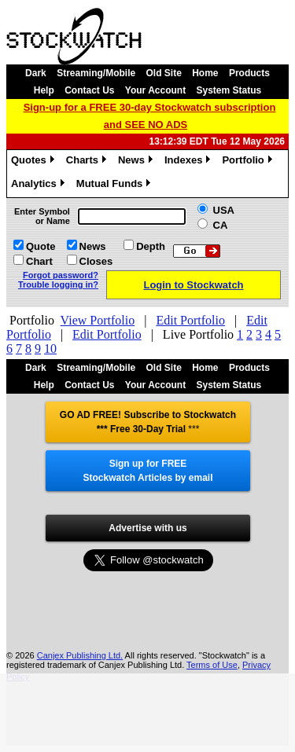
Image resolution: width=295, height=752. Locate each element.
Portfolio (248, 162)
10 (50, 348)
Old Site (164, 73)
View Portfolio (98, 320)
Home (205, 73)
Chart (39, 261)
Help (44, 90)
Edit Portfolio (190, 320)
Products (249, 73)
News (137, 162)
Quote (41, 246)
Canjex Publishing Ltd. (80, 655)
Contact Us (89, 90)
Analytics (39, 185)
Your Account (155, 90)
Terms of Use (212, 664)
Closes (96, 261)
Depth (150, 246)
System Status (229, 90)
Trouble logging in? (58, 284)
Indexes (189, 162)
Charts (88, 162)
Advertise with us (147, 528)
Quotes (34, 162)
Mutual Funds (115, 185)
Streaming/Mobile (96, 73)
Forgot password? (60, 275)
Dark (35, 73)
